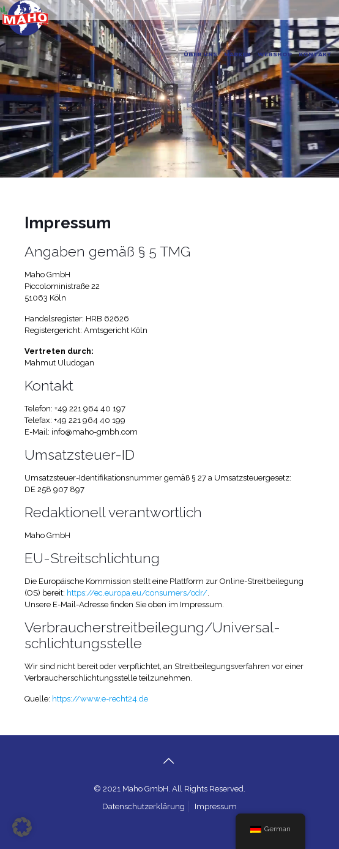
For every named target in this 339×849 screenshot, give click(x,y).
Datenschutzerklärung (143, 806)
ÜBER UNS (200, 54)
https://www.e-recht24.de (100, 698)
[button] (22, 827)
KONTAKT (315, 54)
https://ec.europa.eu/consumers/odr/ (137, 592)
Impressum (216, 806)
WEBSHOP (275, 54)
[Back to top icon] (169, 761)
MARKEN (237, 54)
